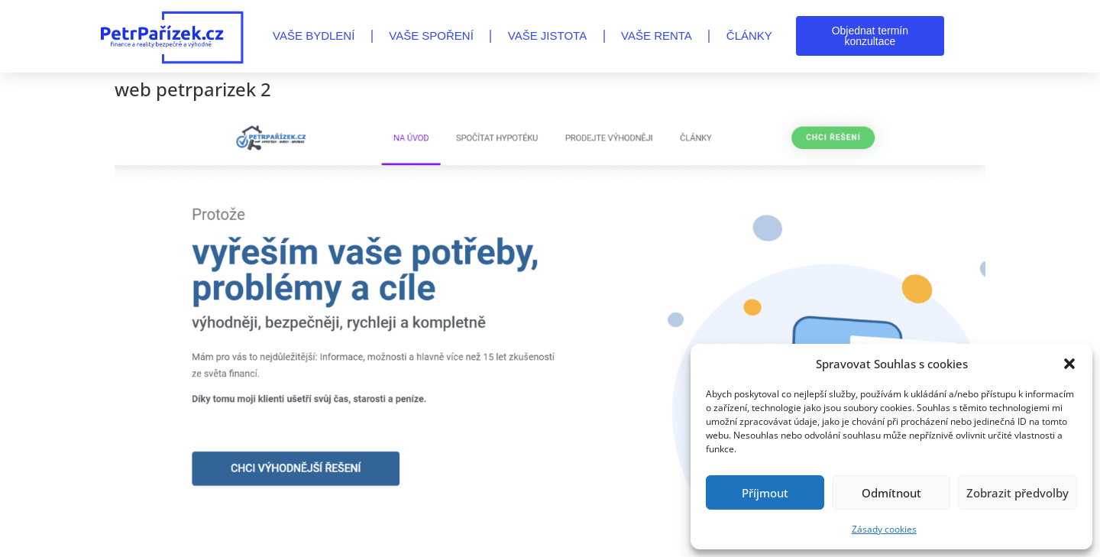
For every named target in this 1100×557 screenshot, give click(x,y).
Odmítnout (891, 492)
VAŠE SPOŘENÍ (431, 35)
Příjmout (765, 492)
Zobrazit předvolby (1017, 492)
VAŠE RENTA (656, 35)
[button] (1069, 363)
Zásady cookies (884, 529)
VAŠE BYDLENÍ (313, 35)
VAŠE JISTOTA (547, 35)
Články (749, 35)
